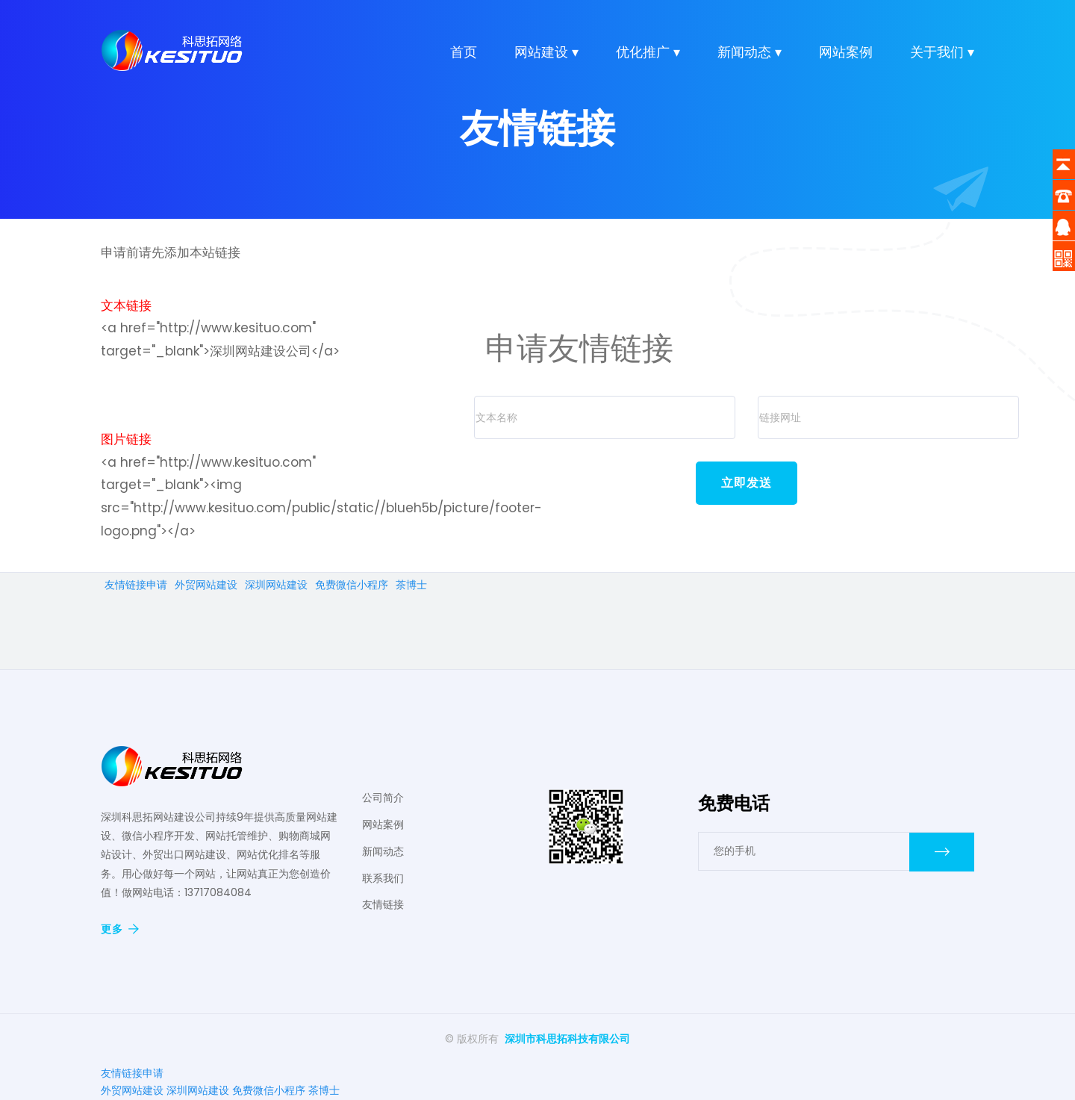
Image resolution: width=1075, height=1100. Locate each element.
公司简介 (383, 797)
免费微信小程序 (351, 584)
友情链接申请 (136, 584)
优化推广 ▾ (648, 52)
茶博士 (411, 584)
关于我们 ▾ (942, 52)
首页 (463, 52)
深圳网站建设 (276, 584)
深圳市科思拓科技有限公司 (567, 1038)
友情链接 (383, 904)
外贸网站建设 (206, 584)
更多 (120, 929)
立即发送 (746, 482)
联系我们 (383, 878)
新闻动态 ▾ (749, 52)
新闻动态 (383, 851)
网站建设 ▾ (546, 52)
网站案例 (846, 52)
